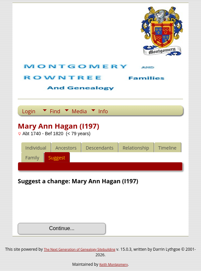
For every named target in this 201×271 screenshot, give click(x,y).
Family (32, 157)
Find (55, 111)
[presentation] (67, 204)
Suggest (56, 157)
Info (103, 111)
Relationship (136, 148)
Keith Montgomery (113, 264)
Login (28, 111)
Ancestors (65, 148)
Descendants (99, 148)
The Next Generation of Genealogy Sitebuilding (79, 249)
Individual (35, 148)
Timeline (167, 148)
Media (79, 111)
